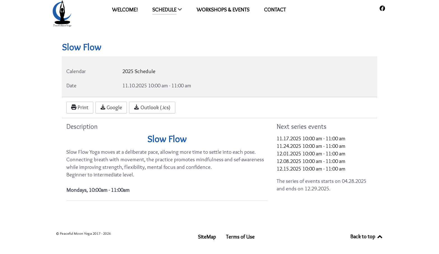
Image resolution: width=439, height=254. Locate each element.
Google (111, 107)
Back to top (366, 236)
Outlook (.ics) (152, 107)
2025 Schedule (138, 71)
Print (79, 107)
